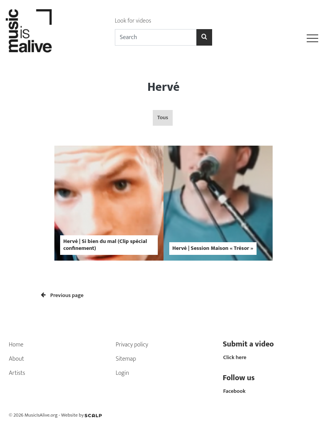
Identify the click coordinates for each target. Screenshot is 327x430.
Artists (17, 373)
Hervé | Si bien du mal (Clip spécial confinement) (105, 245)
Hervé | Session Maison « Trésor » (212, 248)
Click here (235, 357)
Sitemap (126, 359)
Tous (163, 117)
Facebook (234, 391)
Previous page (62, 295)
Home (16, 345)
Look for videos (133, 21)
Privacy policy (132, 345)
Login (122, 373)
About (16, 359)
